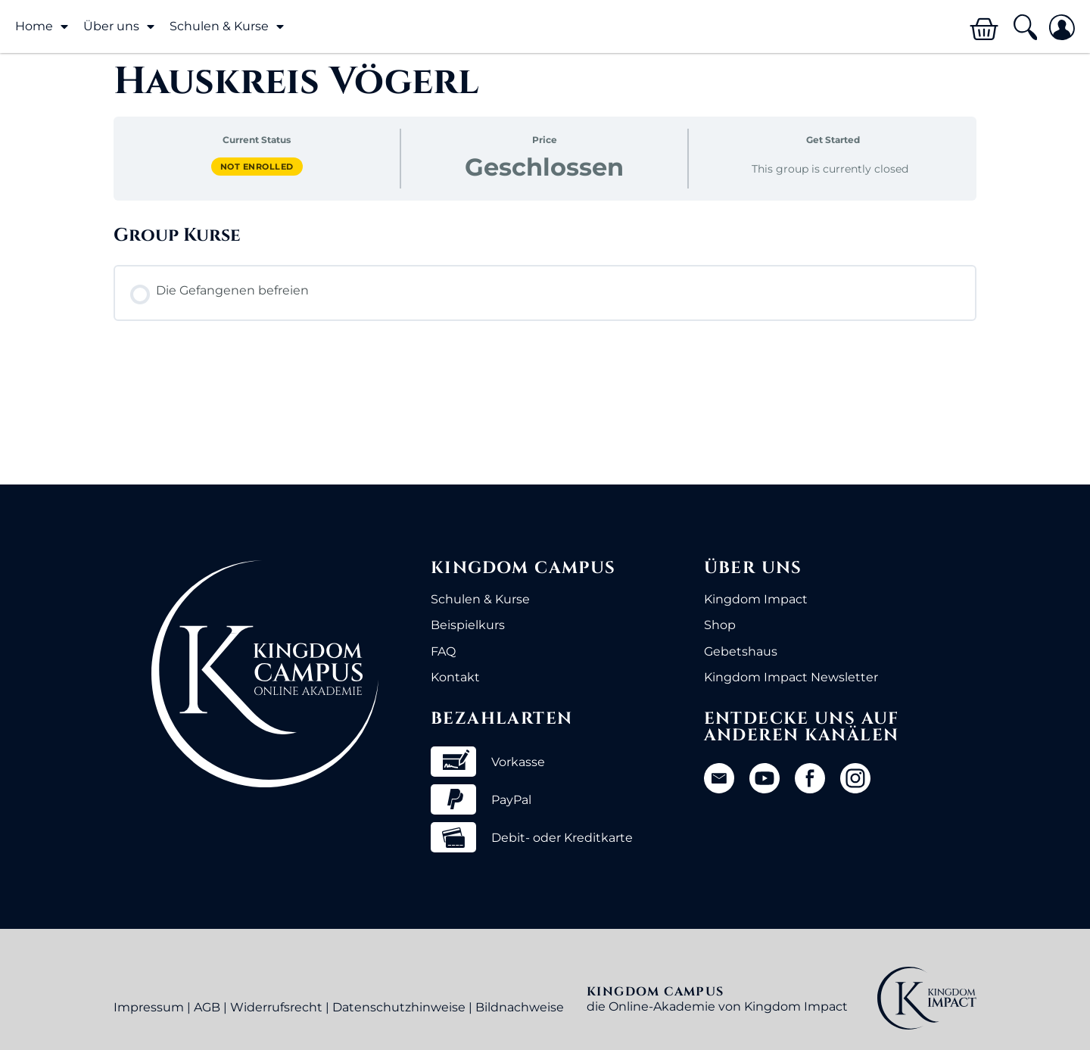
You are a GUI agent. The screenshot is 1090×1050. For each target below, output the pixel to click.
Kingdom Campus (523, 568)
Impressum (149, 1007)
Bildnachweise (519, 1007)
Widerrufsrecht (276, 1007)
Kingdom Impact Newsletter (791, 677)
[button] (1024, 27)
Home (41, 26)
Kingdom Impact (756, 599)
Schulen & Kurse (227, 26)
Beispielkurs (468, 625)
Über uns (118, 26)
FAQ (443, 651)
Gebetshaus (740, 651)
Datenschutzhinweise (399, 1007)
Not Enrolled (257, 166)
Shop (720, 625)
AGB (207, 1007)
